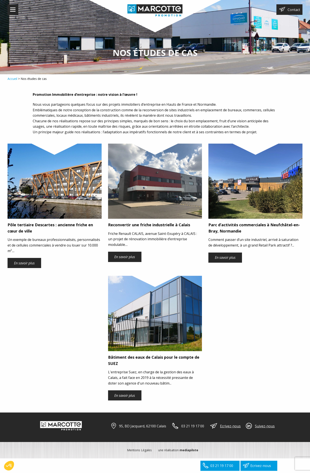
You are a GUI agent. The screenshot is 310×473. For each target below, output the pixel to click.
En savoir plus (24, 263)
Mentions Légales (139, 450)
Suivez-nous (265, 426)
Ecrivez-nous (230, 426)
